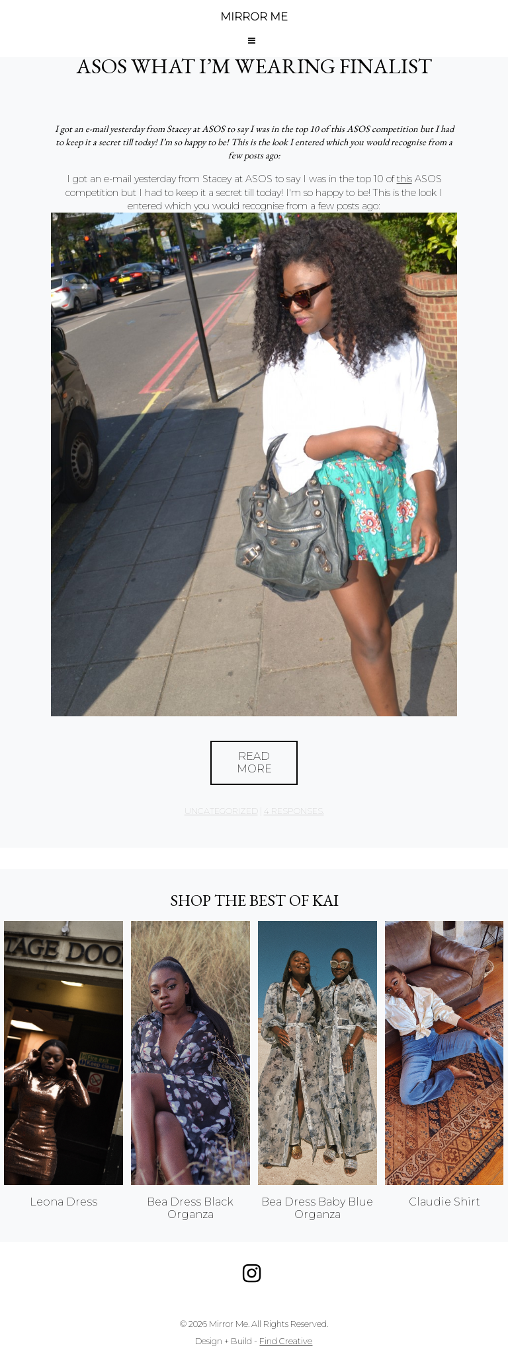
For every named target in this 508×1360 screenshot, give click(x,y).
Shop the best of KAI (254, 900)
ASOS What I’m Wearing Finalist (254, 66)
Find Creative (285, 1341)
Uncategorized (221, 811)
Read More (254, 762)
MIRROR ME (254, 17)
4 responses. (294, 811)
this (404, 179)
